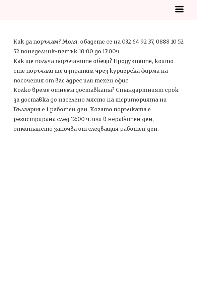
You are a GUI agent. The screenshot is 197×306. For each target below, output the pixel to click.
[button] (179, 9)
